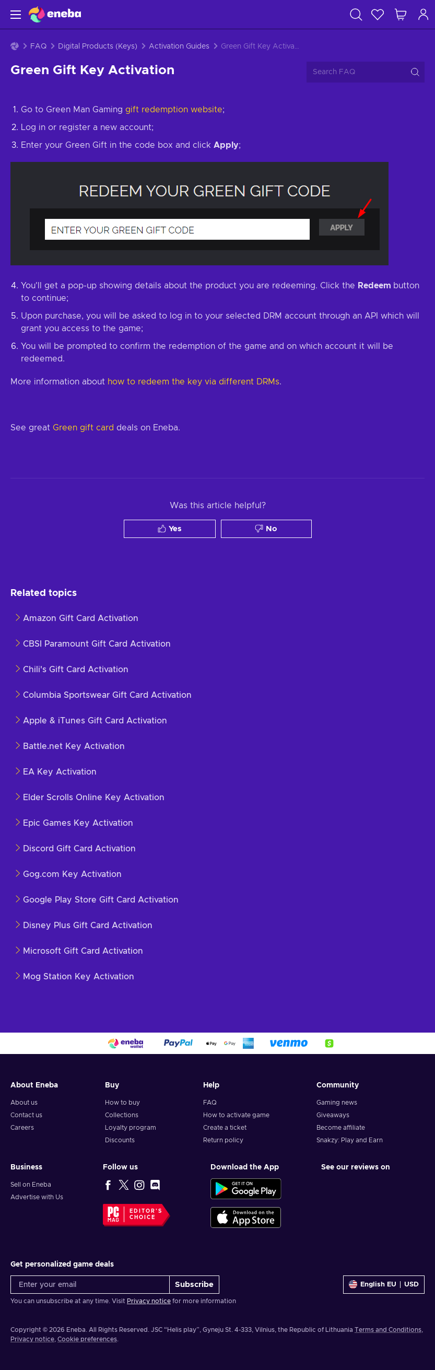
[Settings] (384, 1284)
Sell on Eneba (30, 1184)
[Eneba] (55, 14)
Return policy (223, 1140)
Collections (121, 1115)
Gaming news (336, 1102)
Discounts (120, 1140)
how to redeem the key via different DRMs (193, 382)
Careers (22, 1128)
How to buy (122, 1102)
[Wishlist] (377, 14)
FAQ (38, 46)
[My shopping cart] (400, 14)
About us (24, 1102)
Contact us (26, 1115)
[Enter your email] (90, 1284)
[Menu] (14, 14)
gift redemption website (173, 110)
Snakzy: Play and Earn (349, 1140)
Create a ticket (224, 1128)
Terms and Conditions (388, 1330)
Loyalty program (130, 1128)
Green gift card (83, 428)
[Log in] (423, 14)
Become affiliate (340, 1128)
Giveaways (332, 1115)
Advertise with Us (36, 1197)
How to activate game (236, 1115)
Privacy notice (149, 1301)
